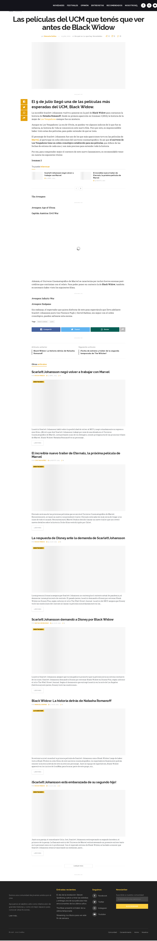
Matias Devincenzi (42, 624)
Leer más (37, 444)
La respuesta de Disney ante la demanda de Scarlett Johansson (78, 539)
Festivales (72, 5)
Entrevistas (97, 5)
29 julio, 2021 (51, 542)
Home (136, 933)
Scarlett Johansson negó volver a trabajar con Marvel (71, 372)
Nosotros (130, 5)
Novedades (58, 5)
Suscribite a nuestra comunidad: (132, 898)
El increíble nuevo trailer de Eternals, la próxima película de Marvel (107, 175)
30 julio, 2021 (55, 624)
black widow (42, 322)
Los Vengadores (48, 119)
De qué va (79, 36)
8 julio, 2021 (51, 786)
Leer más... (13, 916)
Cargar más (78, 866)
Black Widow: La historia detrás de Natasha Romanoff (71, 701)
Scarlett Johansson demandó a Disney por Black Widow (73, 620)
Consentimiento (125, 933)
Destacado (39, 382)
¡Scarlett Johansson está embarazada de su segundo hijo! (74, 782)
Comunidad (112, 933)
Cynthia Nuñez (40, 461)
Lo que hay (87, 36)
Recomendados (114, 5)
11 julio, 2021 (65, 36)
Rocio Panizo (40, 376)
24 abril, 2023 (49, 178)
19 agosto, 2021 (99, 180)
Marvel (35, 139)
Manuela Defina (50, 36)
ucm (52, 322)
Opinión (85, 5)
